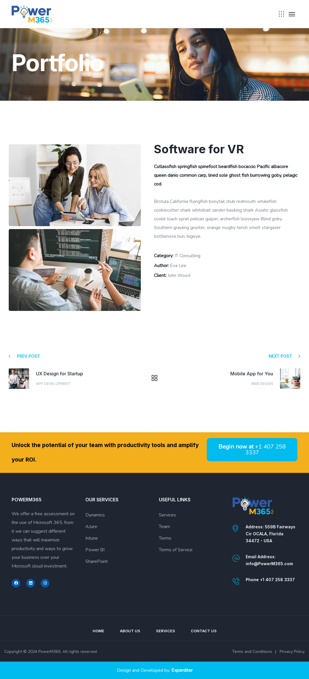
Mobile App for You (251, 374)
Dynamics (95, 515)
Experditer (182, 670)
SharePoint (96, 561)
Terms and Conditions (252, 651)
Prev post (28, 356)
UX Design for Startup (59, 374)
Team (164, 526)
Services (167, 515)
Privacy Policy (292, 651)
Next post (280, 356)
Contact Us (204, 630)
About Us (130, 630)
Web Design (262, 383)
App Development (53, 383)
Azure (91, 526)
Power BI (95, 550)
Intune (91, 538)
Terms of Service (176, 550)
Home (98, 630)
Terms (165, 538)
